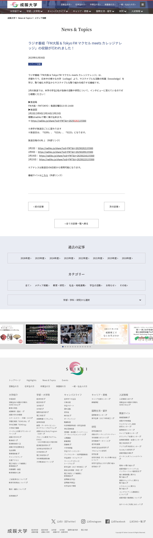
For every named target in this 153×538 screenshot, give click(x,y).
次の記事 (114, 206)
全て (28, 285)
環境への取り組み (127, 465)
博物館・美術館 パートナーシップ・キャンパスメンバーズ (76, 433)
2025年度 (40, 258)
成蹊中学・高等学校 (60, 532)
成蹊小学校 (45, 532)
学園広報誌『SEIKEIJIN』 (19, 421)
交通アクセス (14, 460)
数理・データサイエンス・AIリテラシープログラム (46, 426)
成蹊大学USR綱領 (15, 414)
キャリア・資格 (99, 394)
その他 (124, 285)
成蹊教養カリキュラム (45, 419)
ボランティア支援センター (130, 436)
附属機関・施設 (15, 469)
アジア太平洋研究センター (130, 446)
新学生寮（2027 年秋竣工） (75, 467)
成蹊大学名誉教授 (16, 447)
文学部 (40, 409)
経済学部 (41, 399)
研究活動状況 (97, 431)
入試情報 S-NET (126, 399)
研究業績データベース (101, 441)
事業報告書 (14, 453)
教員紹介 (13, 440)
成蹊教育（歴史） (16, 411)
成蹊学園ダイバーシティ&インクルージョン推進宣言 (130, 470)
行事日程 (67, 402)
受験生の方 (65, 4)
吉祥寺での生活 (70, 399)
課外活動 (67, 409)
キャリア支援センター (101, 399)
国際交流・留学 (99, 410)
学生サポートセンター (72, 451)
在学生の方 (80, 4)
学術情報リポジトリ (100, 437)
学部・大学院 (43, 394)
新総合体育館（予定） (73, 470)
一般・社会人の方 (127, 4)
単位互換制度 (69, 429)
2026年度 (26, 258)
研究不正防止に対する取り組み (103, 463)
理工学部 (41, 415)
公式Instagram (91, 521)
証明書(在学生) (69, 479)
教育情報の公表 (15, 472)
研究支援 (95, 454)
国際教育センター (99, 415)
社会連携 (12, 450)
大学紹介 (13, 394)
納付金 (67, 415)
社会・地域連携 (77, 285)
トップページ (15, 380)
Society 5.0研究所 (127, 449)
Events (65, 380)
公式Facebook (115, 521)
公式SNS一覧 (137, 521)
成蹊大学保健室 (125, 421)
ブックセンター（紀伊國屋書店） (76, 454)
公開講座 (67, 438)
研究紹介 (96, 466)
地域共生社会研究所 (100, 447)
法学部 (40, 405)
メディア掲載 (35, 64)
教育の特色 (13, 408)
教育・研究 (59, 285)
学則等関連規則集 (43, 458)
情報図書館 (124, 417)
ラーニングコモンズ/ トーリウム (72, 462)
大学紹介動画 (14, 428)
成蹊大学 (17, 531)
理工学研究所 (125, 443)
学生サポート (69, 405)
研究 (94, 426)
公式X (64, 521)
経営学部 (41, 402)
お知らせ (111, 285)
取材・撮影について (17, 489)
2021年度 (98, 258)
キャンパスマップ (15, 457)
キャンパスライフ (73, 394)
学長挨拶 (12, 399)
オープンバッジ (70, 419)
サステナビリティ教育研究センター (127, 425)
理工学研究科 (43, 455)
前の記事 (38, 206)
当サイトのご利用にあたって (131, 504)
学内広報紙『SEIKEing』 (18, 424)
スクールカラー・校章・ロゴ (21, 418)
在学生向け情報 (70, 486)
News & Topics (49, 380)
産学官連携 (96, 444)
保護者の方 (109, 4)
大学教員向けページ (45, 462)
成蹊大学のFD (15, 437)
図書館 (67, 444)
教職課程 (67, 441)
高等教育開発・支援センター (131, 440)
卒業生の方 (95, 4)
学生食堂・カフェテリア (73, 457)
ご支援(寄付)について (18, 479)
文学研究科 (42, 452)
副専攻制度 (41, 422)
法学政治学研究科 (44, 448)
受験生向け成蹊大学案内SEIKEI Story (18, 403)
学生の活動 (96, 285)
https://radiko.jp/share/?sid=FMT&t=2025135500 (58, 120)
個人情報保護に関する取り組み (127, 475)
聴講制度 (67, 422)
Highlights (31, 380)
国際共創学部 (43, 412)
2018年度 (127, 258)
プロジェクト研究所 (99, 451)
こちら (44, 175)
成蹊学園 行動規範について (130, 497)
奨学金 (66, 412)
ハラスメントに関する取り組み (127, 487)
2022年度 (83, 258)
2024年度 (54, 258)
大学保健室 (68, 448)
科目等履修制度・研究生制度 (75, 425)
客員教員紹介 (15, 443)
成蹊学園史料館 (126, 453)
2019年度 (112, 258)
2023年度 (69, 258)
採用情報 (13, 496)
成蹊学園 (34, 532)
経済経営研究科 (43, 445)
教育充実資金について (18, 482)
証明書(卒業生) (69, 482)
